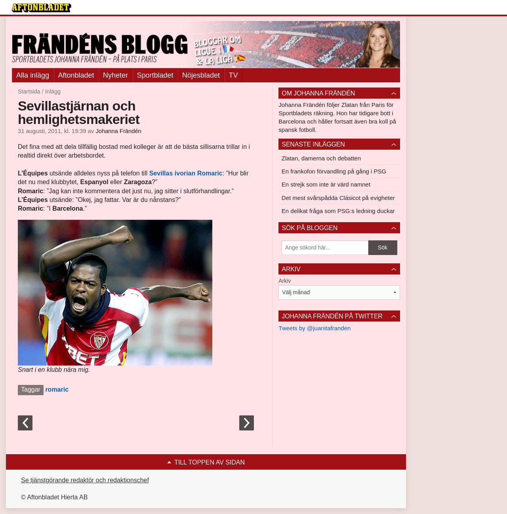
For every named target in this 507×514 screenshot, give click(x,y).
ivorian (186, 173)
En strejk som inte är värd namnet (326, 184)
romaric (57, 389)
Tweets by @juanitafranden (314, 328)
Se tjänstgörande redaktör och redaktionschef (85, 480)
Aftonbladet (76, 75)
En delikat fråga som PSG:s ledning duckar (338, 211)
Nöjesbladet (201, 75)
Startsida (29, 91)
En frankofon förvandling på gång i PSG (334, 171)
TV (233, 75)
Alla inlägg (32, 75)
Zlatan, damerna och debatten (321, 158)
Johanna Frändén (118, 131)
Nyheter (115, 75)
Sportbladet (155, 75)
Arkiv (284, 281)
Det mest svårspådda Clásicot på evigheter (338, 197)
